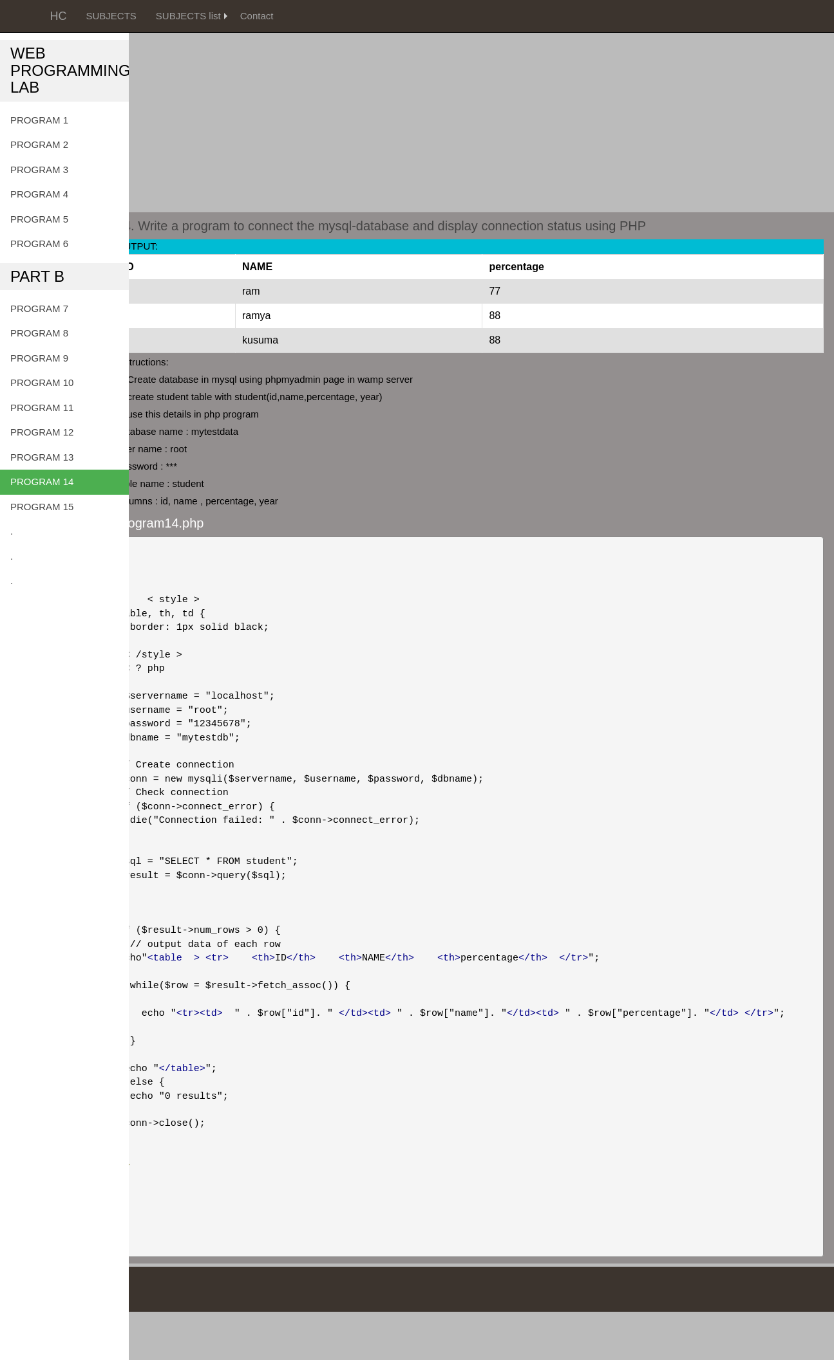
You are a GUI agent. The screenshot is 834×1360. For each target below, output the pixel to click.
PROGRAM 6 (39, 243)
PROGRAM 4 (39, 193)
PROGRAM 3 (39, 169)
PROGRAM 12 (41, 432)
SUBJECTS (111, 15)
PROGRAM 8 (39, 332)
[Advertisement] (417, 90)
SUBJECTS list (188, 15)
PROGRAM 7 (39, 308)
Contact (257, 15)
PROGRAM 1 (39, 120)
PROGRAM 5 (39, 219)
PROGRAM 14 (41, 481)
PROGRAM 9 (39, 358)
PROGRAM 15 (41, 506)
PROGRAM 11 (41, 407)
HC (58, 16)
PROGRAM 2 (39, 144)
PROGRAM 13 (41, 457)
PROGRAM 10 (41, 382)
